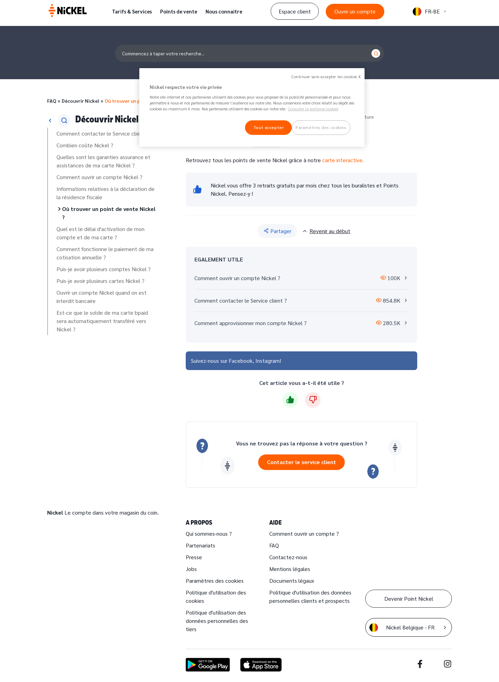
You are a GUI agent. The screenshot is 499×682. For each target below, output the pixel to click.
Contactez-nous (288, 557)
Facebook (241, 360)
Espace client (295, 11)
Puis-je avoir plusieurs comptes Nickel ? (103, 269)
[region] (252, 107)
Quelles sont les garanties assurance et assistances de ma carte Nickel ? (103, 161)
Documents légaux (291, 580)
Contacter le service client (301, 462)
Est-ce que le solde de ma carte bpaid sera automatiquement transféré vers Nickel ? (102, 321)
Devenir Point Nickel (408, 598)
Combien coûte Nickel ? (84, 145)
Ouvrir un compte (355, 11)
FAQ (51, 101)
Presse (194, 557)
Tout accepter (268, 127)
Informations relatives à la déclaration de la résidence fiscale (105, 193)
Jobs (191, 568)
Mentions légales (289, 568)
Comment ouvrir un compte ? (304, 533)
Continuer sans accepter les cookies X (326, 76)
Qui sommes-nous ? (209, 533)
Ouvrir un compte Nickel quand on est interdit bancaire (101, 296)
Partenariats (200, 545)
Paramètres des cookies (215, 580)
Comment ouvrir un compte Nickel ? (99, 177)
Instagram (267, 360)
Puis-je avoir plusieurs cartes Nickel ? (100, 280)
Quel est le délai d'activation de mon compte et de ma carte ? (100, 233)
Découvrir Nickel (80, 101)
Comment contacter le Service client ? (102, 133)
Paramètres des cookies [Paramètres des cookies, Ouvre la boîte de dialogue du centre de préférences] (321, 127)
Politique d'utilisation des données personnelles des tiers (217, 621)
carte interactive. (343, 160)
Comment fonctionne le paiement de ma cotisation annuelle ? (105, 253)
